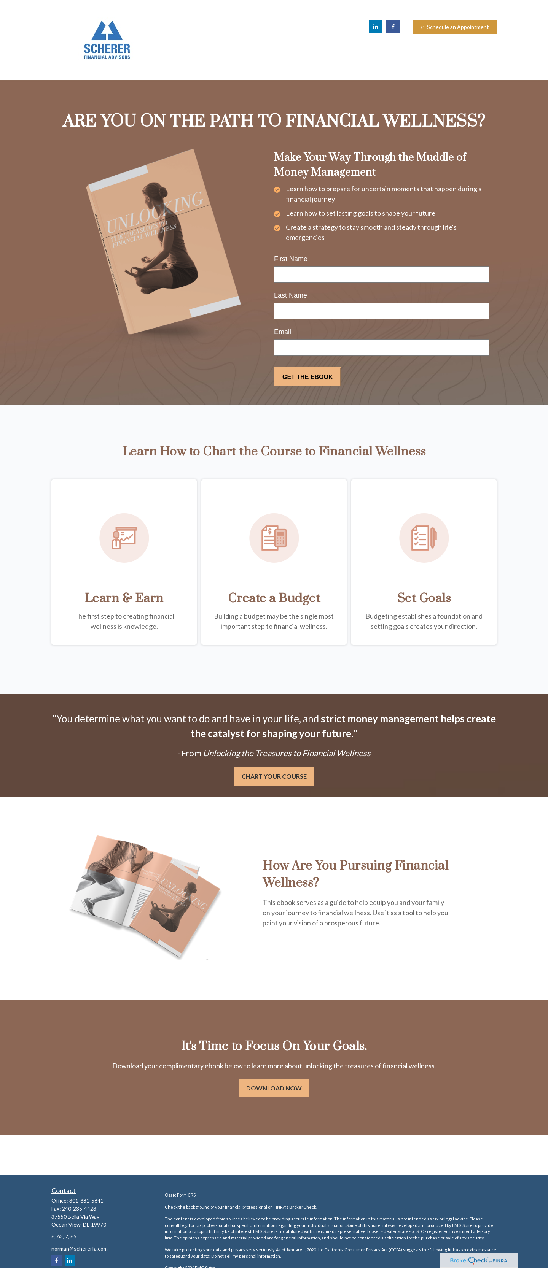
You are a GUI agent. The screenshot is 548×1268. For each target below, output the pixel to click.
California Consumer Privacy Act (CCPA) (363, 1249)
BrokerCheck (302, 1207)
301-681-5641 (86, 1200)
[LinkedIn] (375, 26)
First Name (290, 259)
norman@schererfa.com (79, 1248)
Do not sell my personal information (245, 1256)
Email (282, 332)
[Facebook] (393, 26)
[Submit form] (307, 376)
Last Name (290, 295)
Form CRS (186, 1194)
